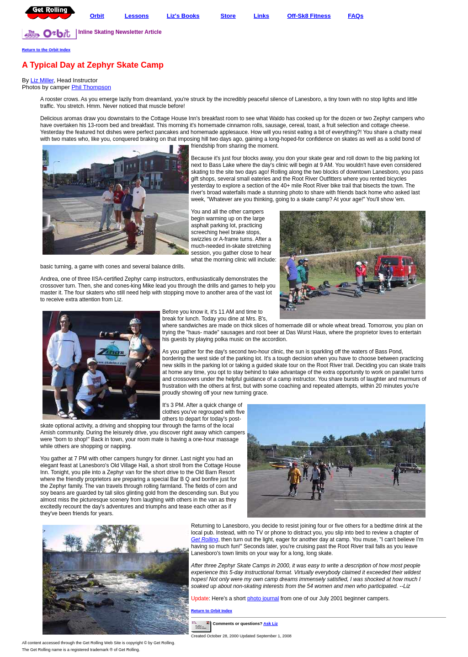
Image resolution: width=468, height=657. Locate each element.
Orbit (97, 15)
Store (228, 15)
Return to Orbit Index (211, 611)
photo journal (263, 598)
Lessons (137, 15)
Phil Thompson (91, 87)
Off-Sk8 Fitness (308, 15)
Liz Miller (42, 80)
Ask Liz (270, 623)
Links (261, 15)
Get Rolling (204, 539)
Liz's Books (183, 15)
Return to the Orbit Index (46, 50)
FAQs (355, 15)
